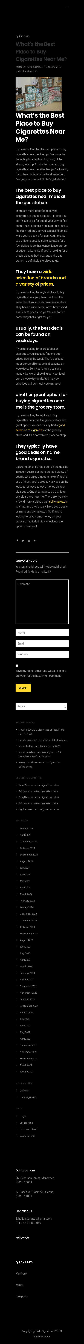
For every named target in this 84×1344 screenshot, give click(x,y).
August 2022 (26, 1013)
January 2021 (26, 1072)
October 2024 (27, 848)
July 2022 (25, 1019)
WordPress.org (27, 1136)
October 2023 (27, 927)
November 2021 (28, 1052)
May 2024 (25, 881)
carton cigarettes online (46, 785)
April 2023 (25, 960)
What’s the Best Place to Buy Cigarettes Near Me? (41, 52)
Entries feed (26, 1123)
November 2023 (28, 921)
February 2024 (27, 901)
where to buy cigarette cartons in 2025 (39, 746)
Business (24, 1091)
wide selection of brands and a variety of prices (41, 278)
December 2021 (28, 1045)
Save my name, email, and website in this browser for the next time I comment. (41, 673)
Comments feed (28, 1130)
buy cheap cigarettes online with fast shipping (43, 740)
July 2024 (25, 868)
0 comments (52, 67)
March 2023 (26, 967)
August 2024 (26, 861)
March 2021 (26, 1065)
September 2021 (28, 1059)
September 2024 (29, 855)
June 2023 (25, 947)
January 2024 (27, 907)
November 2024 (28, 842)
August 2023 (26, 940)
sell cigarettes (58, 501)
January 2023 (26, 980)
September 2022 (29, 1006)
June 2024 (25, 875)
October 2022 (27, 999)
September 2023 (29, 934)
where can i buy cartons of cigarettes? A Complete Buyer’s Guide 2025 (40, 754)
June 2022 (25, 1026)
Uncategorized (30, 71)
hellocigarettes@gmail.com (35, 1218)
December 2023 (28, 914)
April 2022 (25, 1039)
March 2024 (26, 894)
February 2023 (27, 973)
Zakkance (24, 791)
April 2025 (25, 835)
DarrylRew (24, 797)
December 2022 (28, 986)
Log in (23, 1116)
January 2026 (26, 829)
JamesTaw (24, 785)
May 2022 (25, 1032)
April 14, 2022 (22, 36)
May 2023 (25, 953)
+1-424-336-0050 (30, 1223)
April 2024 (25, 888)
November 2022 (28, 993)
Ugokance (24, 810)
